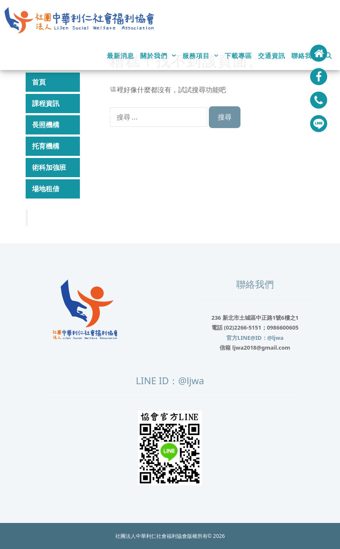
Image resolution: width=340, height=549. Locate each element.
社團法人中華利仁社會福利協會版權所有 (161, 536)
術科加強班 (49, 167)
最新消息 (120, 55)
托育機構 (76, 146)
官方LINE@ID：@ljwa (255, 338)
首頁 (39, 82)
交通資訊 (271, 55)
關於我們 (159, 55)
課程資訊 (76, 103)
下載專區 (238, 55)
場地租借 (76, 189)
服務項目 (202, 55)
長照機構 (76, 124)
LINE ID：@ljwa (170, 380)
